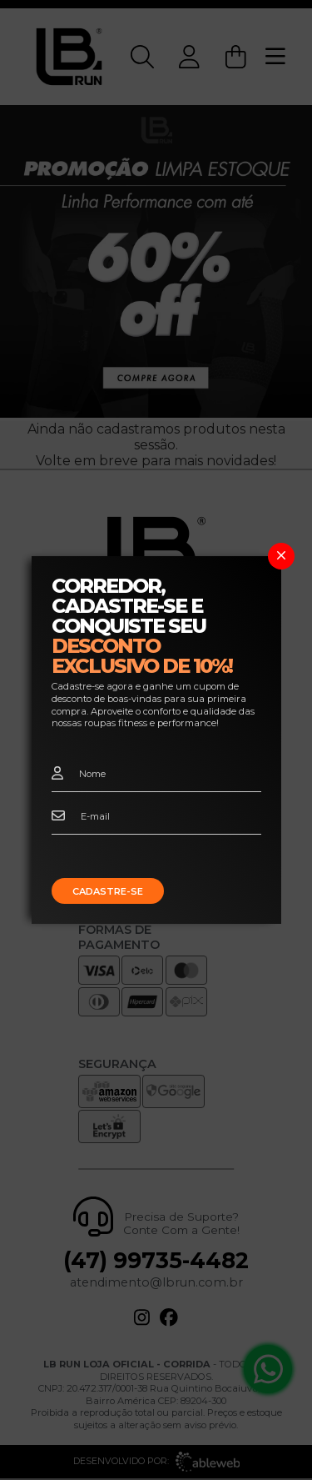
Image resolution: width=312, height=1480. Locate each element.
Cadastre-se (107, 891)
